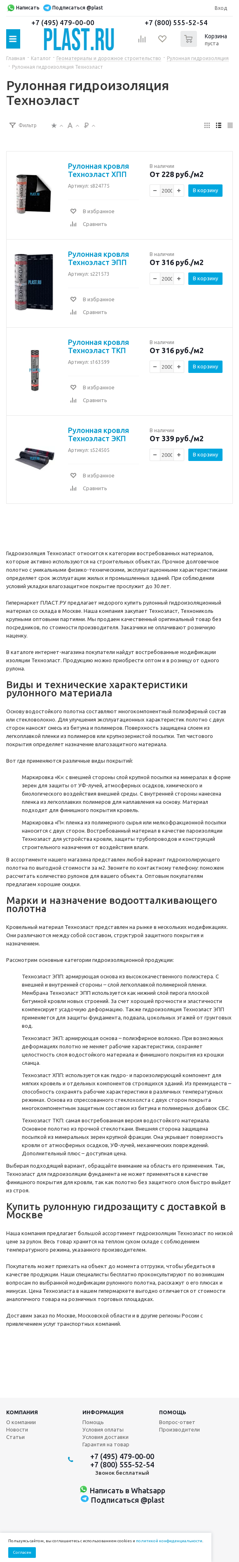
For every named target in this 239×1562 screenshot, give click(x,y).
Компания (22, 1412)
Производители (179, 1429)
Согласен (22, 1552)
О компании (21, 1422)
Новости (17, 1429)
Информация (103, 1412)
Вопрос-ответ (177, 1422)
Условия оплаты (103, 1429)
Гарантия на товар (105, 1444)
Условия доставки (105, 1437)
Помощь (172, 1412)
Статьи (15, 1437)
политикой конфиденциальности (169, 1541)
